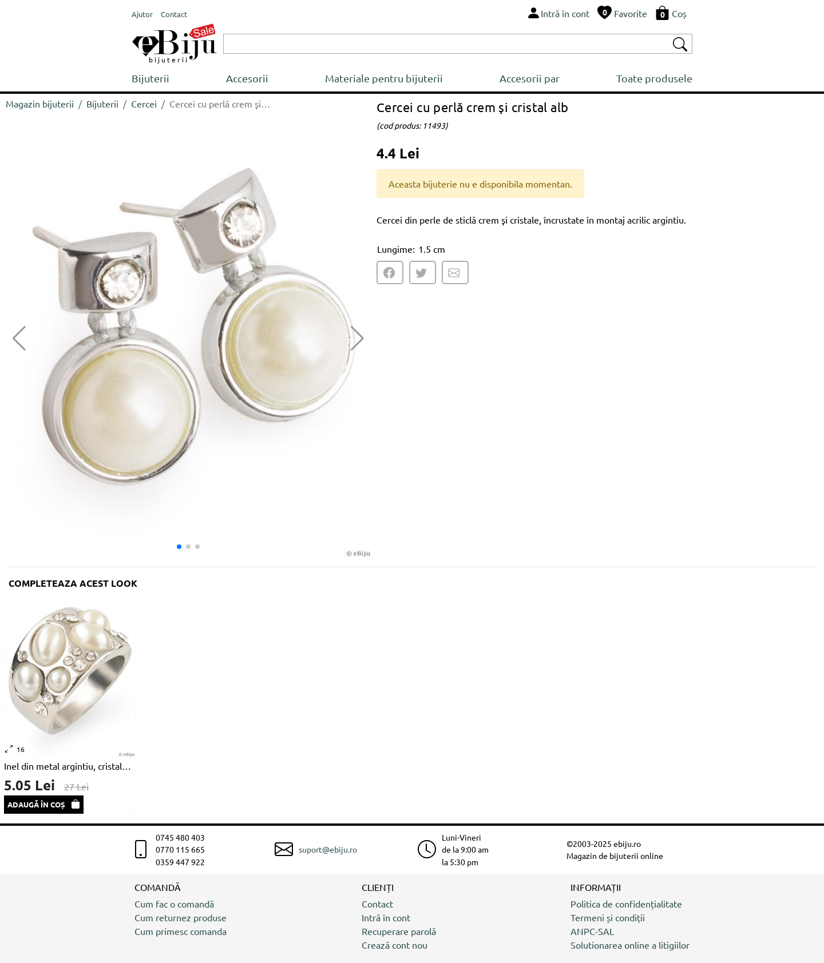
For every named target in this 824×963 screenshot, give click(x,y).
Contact (377, 903)
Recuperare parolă (399, 931)
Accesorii (247, 78)
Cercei (144, 103)
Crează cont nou (394, 944)
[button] (357, 338)
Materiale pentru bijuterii (384, 78)
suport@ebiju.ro (328, 849)
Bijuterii (150, 78)
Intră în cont (386, 917)
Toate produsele (654, 78)
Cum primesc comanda (180, 931)
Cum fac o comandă (174, 903)
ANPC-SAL (592, 931)
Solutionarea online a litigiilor (630, 944)
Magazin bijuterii (40, 103)
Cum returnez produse (180, 917)
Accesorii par (530, 78)
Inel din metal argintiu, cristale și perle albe (68, 765)
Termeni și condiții (608, 917)
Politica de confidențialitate (626, 903)
